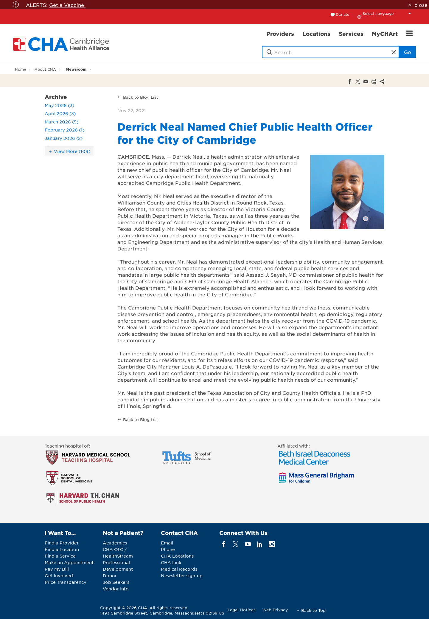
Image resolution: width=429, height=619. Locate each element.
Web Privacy (275, 609)
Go (407, 52)
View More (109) (72, 151)
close (421, 5)
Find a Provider (62, 542)
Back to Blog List (140, 97)
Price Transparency (65, 582)
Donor (110, 575)
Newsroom (76, 69)
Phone (168, 549)
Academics (115, 542)
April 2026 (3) (60, 113)
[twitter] (235, 544)
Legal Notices (242, 609)
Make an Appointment (69, 562)
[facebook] (224, 544)
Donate (342, 14)
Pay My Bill (57, 569)
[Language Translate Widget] (388, 13)
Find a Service (60, 555)
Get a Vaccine (67, 5)
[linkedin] (259, 544)
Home (20, 69)
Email (167, 542)
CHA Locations (177, 555)
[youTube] (247, 544)
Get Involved (59, 575)
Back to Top (313, 610)
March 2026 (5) (61, 121)
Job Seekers (116, 582)
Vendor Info (116, 588)
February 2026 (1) (64, 129)
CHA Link (171, 562)
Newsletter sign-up (182, 575)
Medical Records (179, 569)
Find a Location (62, 549)
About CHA (45, 69)
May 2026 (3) (59, 105)
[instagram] (271, 544)
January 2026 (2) (64, 138)
